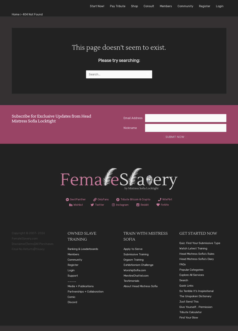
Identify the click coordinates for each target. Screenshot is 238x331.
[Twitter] (118, 204)
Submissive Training (137, 259)
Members (166, 6)
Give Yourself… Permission (196, 312)
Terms (30, 249)
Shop (134, 6)
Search (184, 285)
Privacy (40, 254)
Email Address (133, 118)
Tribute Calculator (191, 317)
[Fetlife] (119, 210)
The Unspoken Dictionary (196, 301)
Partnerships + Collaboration (87, 297)
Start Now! (97, 6)
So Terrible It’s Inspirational (197, 296)
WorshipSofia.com (135, 275)
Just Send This (189, 307)
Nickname (130, 128)
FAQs (182, 269)
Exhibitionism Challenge (140, 270)
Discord (73, 307)
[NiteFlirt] (73, 204)
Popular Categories (192, 275)
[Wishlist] (96, 204)
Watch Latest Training (194, 253)
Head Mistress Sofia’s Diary (197, 264)
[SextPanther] (84, 199)
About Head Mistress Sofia (141, 291)
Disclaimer (19, 249)
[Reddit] (165, 204)
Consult (149, 6)
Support (73, 280)
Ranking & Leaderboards (84, 254)
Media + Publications (81, 291)
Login (220, 6)
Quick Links (187, 291)
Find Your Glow (189, 323)
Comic (72, 302)
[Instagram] (142, 204)
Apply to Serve (133, 254)
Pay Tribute (117, 6)
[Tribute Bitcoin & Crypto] (145, 199)
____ (72, 286)
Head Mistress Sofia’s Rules (197, 259)
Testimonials (132, 286)
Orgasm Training (135, 265)
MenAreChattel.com (137, 280)
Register (204, 6)
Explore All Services (192, 280)
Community (185, 6)
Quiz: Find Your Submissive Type (201, 248)
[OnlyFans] (111, 199)
